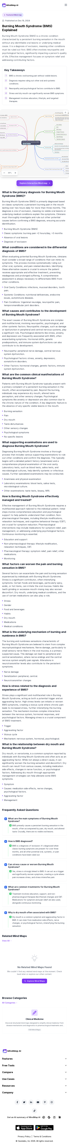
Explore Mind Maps (34, 981)
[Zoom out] (4, 173)
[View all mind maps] (7, 940)
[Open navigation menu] (65, 4)
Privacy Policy (24, 1136)
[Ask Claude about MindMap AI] (59, 1117)
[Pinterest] (44, 1102)
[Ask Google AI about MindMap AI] (49, 1117)
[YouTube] (38, 1102)
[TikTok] (34, 1110)
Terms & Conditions (42, 1136)
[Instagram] (51, 1102)
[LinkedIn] (31, 1102)
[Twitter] (24, 1102)
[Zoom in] (15, 173)
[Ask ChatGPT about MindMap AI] (43, 1117)
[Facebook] (17, 1102)
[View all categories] (9, 1002)
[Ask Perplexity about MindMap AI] (54, 1117)
